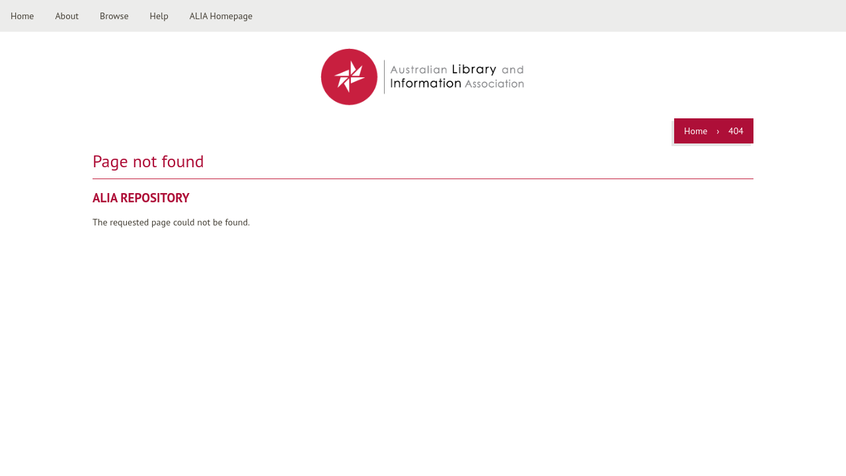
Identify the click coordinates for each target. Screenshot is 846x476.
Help (159, 16)
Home (22, 16)
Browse (114, 16)
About (67, 16)
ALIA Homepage (221, 16)
